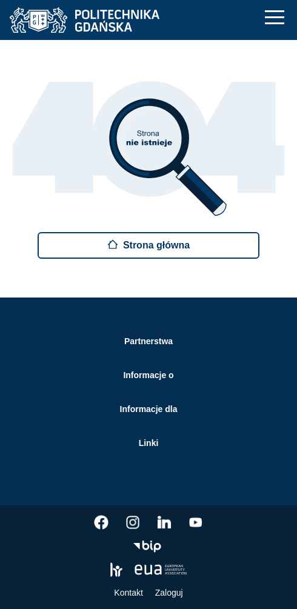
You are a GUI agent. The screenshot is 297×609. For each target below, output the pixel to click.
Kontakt (128, 592)
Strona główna (148, 244)
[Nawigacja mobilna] (274, 17)
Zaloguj (169, 592)
